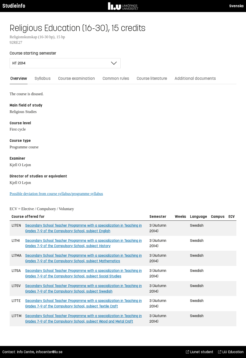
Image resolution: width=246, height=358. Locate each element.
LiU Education (231, 352)
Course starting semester (33, 53)
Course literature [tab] (152, 78)
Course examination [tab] (76, 78)
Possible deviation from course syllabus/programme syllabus (56, 194)
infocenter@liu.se (49, 352)
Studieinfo (13, 6)
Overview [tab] (18, 78)
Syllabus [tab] (42, 78)
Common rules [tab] (116, 78)
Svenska (236, 6)
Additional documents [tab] (195, 78)
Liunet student (199, 352)
